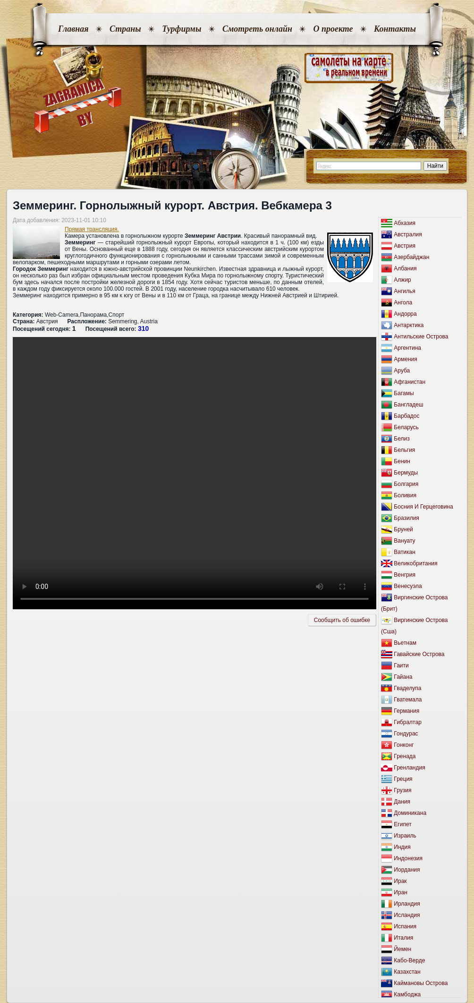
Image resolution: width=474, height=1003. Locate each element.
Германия (406, 711)
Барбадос (406, 416)
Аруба (402, 370)
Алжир (402, 280)
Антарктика (408, 325)
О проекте (333, 29)
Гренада (404, 756)
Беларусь (406, 427)
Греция (403, 779)
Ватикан (404, 552)
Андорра (405, 314)
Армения (405, 359)
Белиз (401, 438)
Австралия (408, 234)
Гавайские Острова (419, 654)
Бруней (403, 529)
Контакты (395, 29)
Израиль (405, 835)
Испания (405, 926)
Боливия (405, 495)
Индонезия (408, 858)
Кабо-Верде (409, 960)
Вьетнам (405, 643)
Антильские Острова (421, 336)
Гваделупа (407, 688)
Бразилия (406, 518)
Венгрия (404, 574)
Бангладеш (408, 404)
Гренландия (409, 767)
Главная (73, 29)
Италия (403, 937)
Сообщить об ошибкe (342, 620)
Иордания (407, 869)
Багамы (404, 393)
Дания (402, 801)
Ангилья (404, 291)
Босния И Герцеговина (423, 506)
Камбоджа (407, 994)
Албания (405, 268)
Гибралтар (407, 722)
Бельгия (404, 450)
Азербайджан (411, 257)
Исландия (407, 915)
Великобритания (415, 563)
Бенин (402, 461)
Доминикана (410, 813)
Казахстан (407, 971)
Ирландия (407, 903)
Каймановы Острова (421, 983)
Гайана (403, 677)
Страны (125, 29)
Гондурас (406, 733)
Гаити (401, 665)
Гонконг (404, 745)
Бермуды (406, 472)
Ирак (400, 881)
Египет (402, 824)
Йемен (402, 949)
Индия (402, 847)
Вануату (404, 540)
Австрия (404, 245)
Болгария (406, 484)
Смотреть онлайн (257, 29)
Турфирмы (181, 29)
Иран (400, 892)
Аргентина (407, 348)
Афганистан (409, 382)
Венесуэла (408, 586)
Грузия (402, 790)
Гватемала (408, 699)
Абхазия (404, 223)
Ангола (403, 302)
